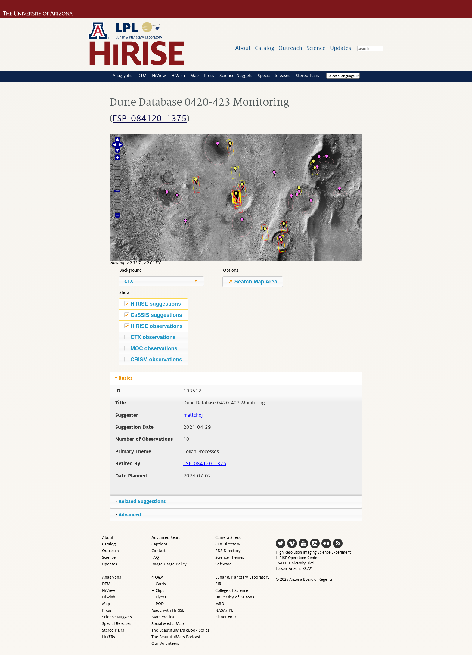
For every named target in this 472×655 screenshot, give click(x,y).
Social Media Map (167, 623)
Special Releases (274, 75)
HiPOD (157, 603)
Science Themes (229, 557)
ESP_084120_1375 (150, 118)
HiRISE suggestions (152, 304)
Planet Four (225, 617)
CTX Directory (227, 544)
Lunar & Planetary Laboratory (242, 577)
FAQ (155, 557)
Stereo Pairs (307, 75)
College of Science (231, 590)
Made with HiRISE (167, 610)
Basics (125, 378)
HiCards (158, 584)
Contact (158, 550)
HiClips (157, 590)
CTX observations (150, 337)
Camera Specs (228, 537)
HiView (159, 75)
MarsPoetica (162, 617)
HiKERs (108, 637)
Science (316, 48)
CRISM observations (153, 359)
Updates (340, 48)
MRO (219, 603)
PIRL (219, 584)
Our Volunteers (165, 643)
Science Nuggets (235, 75)
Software (223, 564)
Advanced (129, 515)
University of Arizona (234, 597)
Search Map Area (252, 282)
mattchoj (193, 415)
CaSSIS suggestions (153, 315)
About (243, 48)
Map (194, 75)
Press (209, 75)
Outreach (290, 48)
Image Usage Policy (169, 564)
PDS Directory (228, 550)
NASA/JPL (224, 610)
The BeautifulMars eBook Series (180, 630)
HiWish (178, 75)
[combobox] (161, 281)
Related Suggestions (142, 501)
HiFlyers (158, 597)
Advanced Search (167, 537)
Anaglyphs (122, 75)
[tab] (236, 378)
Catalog (264, 48)
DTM (142, 75)
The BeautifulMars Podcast (175, 637)
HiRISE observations (153, 326)
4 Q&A (157, 577)
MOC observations (150, 348)
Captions (159, 544)
